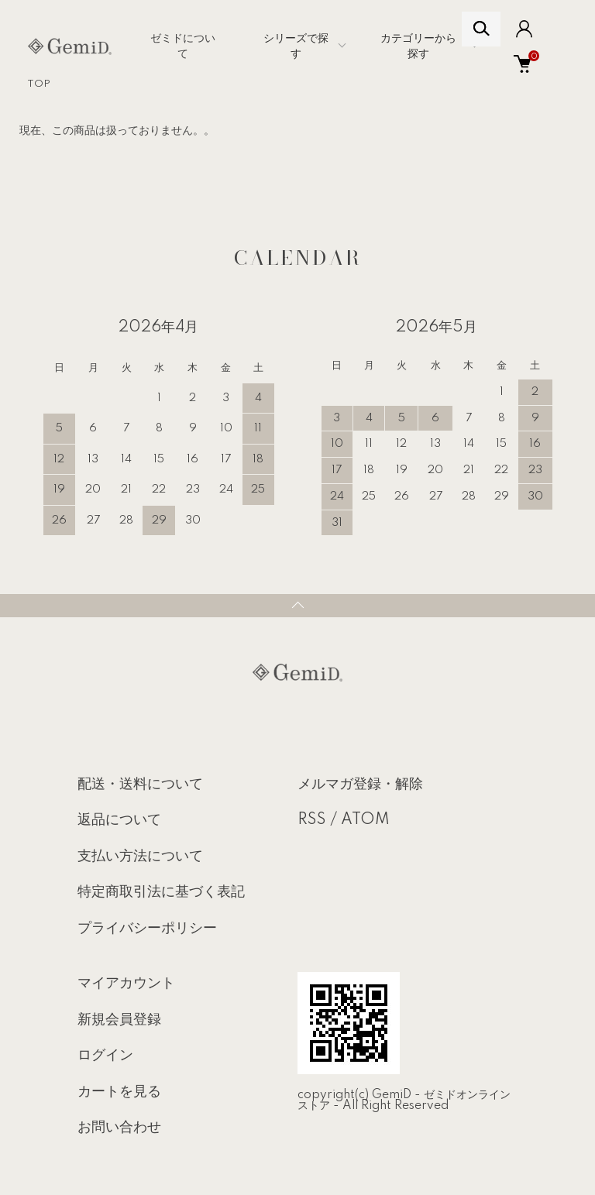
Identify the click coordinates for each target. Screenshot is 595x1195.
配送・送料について (140, 784)
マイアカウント (126, 983)
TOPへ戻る (297, 605)
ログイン (105, 1055)
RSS (312, 820)
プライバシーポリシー (147, 928)
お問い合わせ (119, 1127)
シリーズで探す (295, 46)
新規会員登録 (119, 1020)
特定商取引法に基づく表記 (161, 892)
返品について (119, 820)
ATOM (365, 820)
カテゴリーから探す (418, 46)
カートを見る (119, 1092)
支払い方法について (140, 856)
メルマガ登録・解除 (360, 784)
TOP (38, 84)
